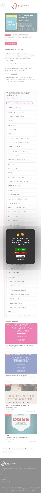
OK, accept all (20, 249)
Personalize (20, 256)
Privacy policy (20, 259)
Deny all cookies (20, 253)
